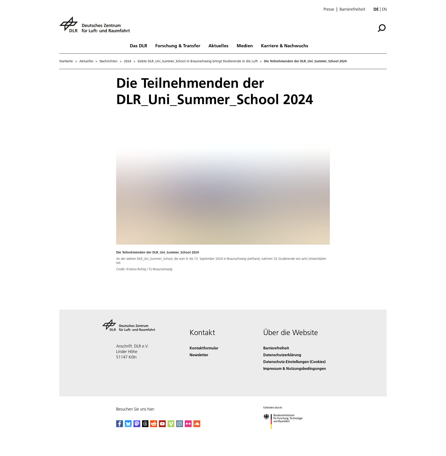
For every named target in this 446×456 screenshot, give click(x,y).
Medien (245, 45)
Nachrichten (109, 61)
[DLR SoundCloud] (196, 425)
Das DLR (138, 45)
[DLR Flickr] (188, 425)
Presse (328, 9)
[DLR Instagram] (179, 425)
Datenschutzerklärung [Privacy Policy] (282, 354)
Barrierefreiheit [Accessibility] (276, 348)
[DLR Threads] (145, 425)
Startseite (66, 61)
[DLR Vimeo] (171, 425)
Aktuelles (218, 45)
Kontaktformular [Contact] (204, 348)
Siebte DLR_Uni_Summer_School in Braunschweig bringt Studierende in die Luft (198, 61)
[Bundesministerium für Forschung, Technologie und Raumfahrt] (285, 433)
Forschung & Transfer (177, 45)
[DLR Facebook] (119, 425)
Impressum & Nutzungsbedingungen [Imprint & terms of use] (294, 368)
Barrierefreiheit (352, 9)
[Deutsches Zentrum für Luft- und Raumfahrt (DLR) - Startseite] (96, 27)
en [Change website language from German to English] (384, 9)
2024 (127, 61)
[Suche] (382, 28)
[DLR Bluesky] (128, 425)
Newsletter (199, 354)
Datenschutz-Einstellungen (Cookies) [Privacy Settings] (294, 361)
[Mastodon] (136, 425)
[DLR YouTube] (162, 425)
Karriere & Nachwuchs (284, 45)
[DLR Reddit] (153, 425)
